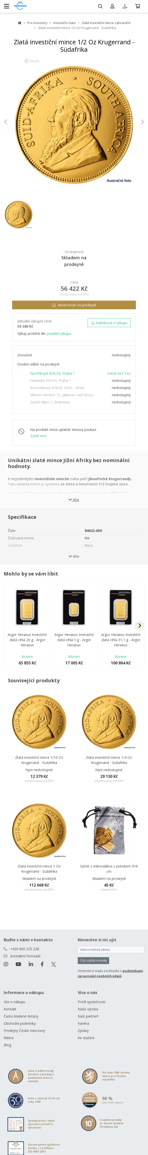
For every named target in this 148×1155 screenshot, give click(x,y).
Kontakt (10, 1009)
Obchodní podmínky (20, 1023)
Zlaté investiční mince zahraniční (106, 23)
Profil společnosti (91, 1001)
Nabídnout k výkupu (109, 322)
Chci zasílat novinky (93, 960)
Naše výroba (88, 1009)
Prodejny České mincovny (24, 1030)
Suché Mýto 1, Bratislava (50, 402)
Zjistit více (38, 435)
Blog (7, 1045)
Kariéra (83, 1023)
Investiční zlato (64, 23)
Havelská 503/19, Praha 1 (50, 380)
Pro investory (37, 23)
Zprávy (83, 1030)
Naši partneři (88, 1016)
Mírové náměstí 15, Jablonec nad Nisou (61, 395)
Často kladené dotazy (21, 1016)
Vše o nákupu (14, 1001)
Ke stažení (86, 1037)
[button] (14, 122)
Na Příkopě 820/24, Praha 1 (52, 373)
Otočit (32, 63)
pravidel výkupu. (59, 333)
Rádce (9, 1037)
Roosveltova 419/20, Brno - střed (57, 387)
